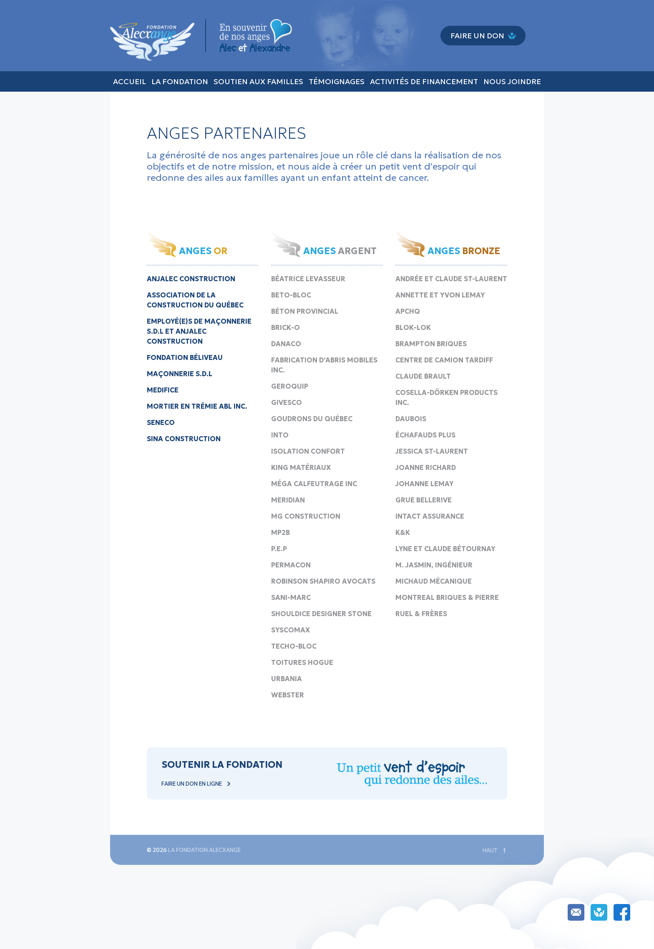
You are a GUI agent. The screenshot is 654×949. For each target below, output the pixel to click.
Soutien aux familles (258, 81)
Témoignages (337, 81)
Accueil (129, 81)
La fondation (179, 81)
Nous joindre (512, 81)
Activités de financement (424, 81)
